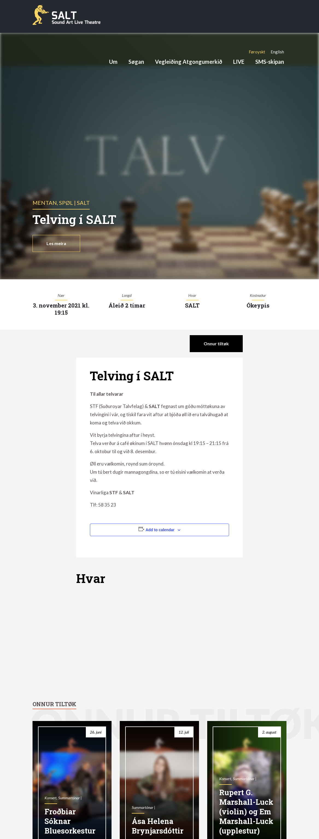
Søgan (136, 61)
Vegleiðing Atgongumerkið (188, 61)
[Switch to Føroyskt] (257, 52)
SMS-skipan (269, 61)
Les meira (56, 243)
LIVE (238, 61)
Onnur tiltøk (216, 343)
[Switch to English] (277, 52)
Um (113, 61)
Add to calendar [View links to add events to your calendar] (159, 530)
